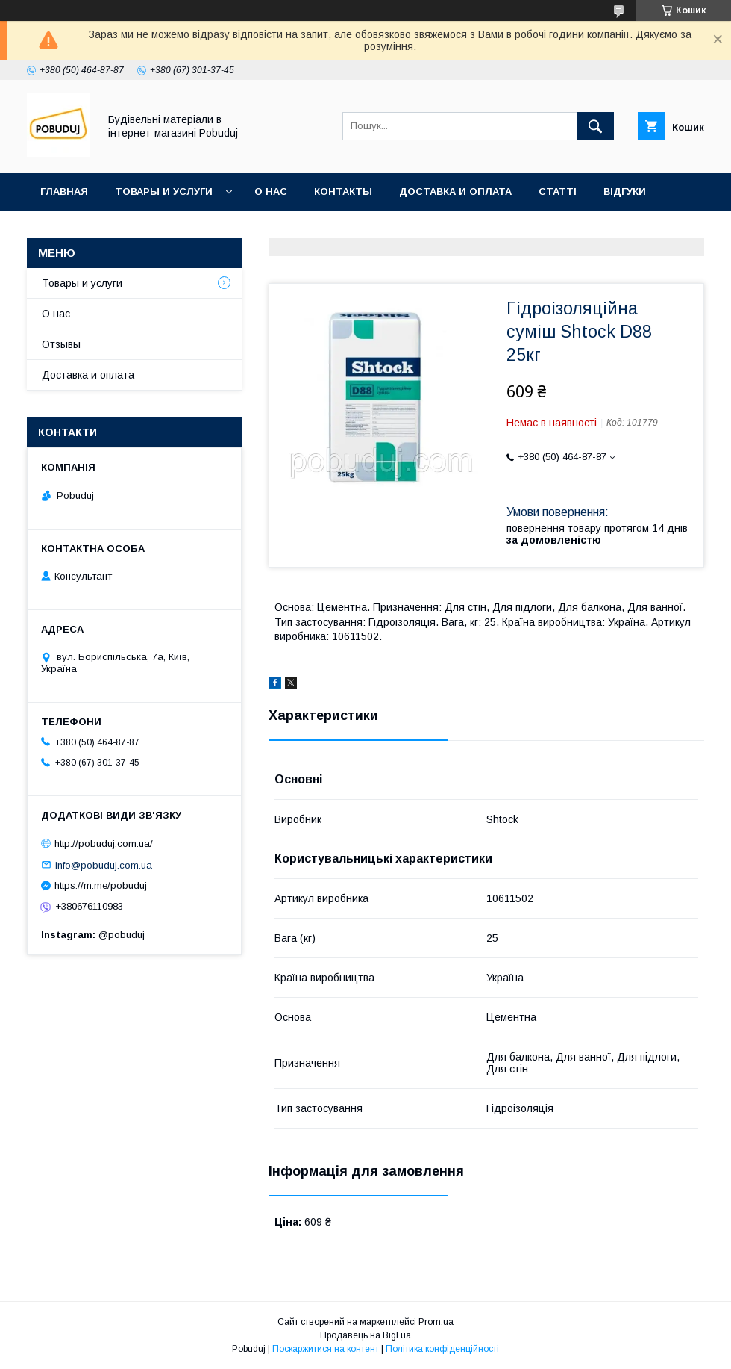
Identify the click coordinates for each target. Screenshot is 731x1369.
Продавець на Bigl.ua (365, 1335)
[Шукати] (595, 126)
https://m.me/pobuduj (100, 885)
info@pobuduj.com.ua (103, 864)
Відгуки (624, 191)
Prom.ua (436, 1322)
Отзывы (61, 344)
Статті (558, 191)
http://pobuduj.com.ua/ (103, 843)
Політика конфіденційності (442, 1349)
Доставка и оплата (455, 191)
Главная (64, 191)
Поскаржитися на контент (325, 1349)
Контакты (343, 191)
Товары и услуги (164, 191)
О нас (270, 191)
